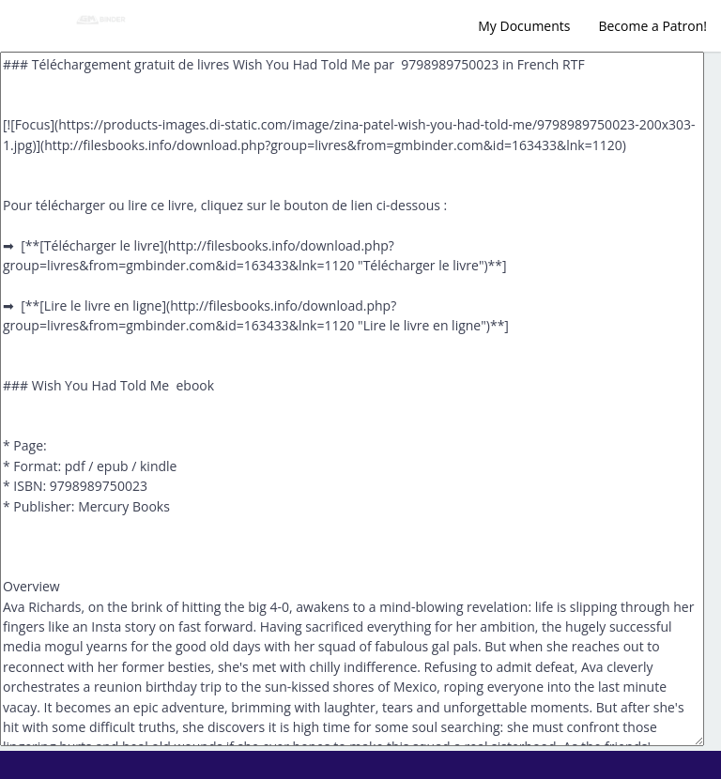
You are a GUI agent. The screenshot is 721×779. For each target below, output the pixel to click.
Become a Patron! (652, 26)
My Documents (524, 26)
